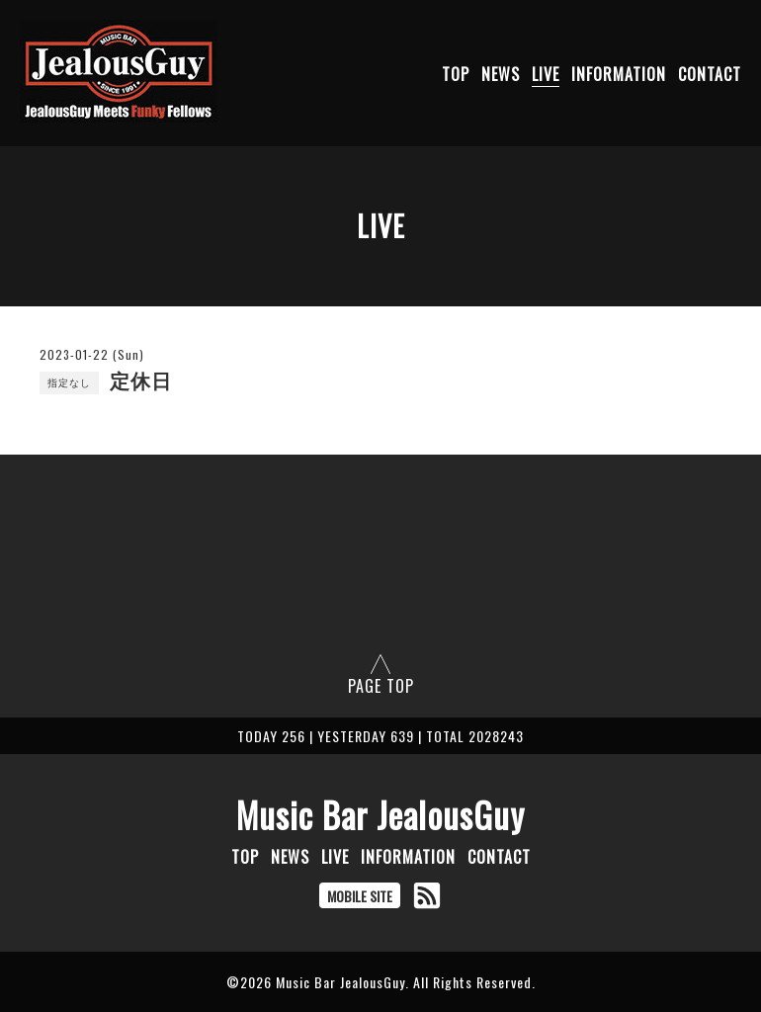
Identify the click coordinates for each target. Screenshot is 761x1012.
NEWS (500, 74)
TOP (455, 74)
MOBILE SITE (359, 896)
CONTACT (709, 74)
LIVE (545, 74)
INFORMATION (618, 74)
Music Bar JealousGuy (380, 814)
